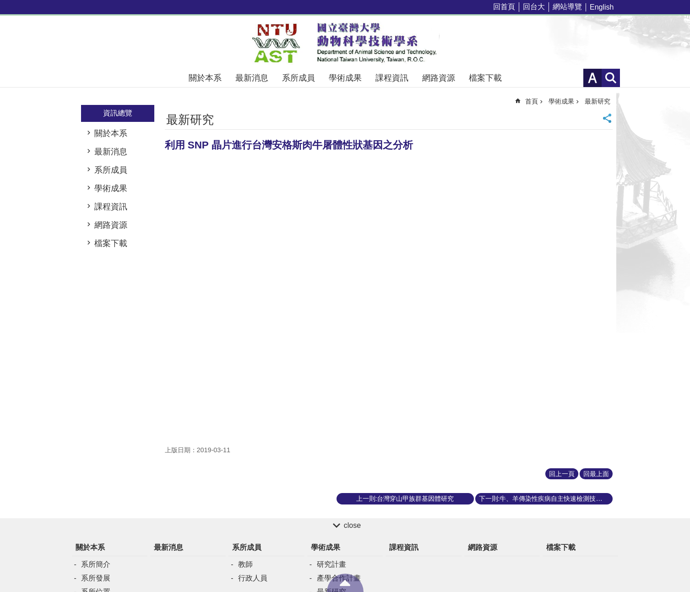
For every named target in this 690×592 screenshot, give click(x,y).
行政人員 (252, 578)
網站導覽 (567, 7)
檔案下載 (485, 77)
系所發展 (95, 578)
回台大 (534, 7)
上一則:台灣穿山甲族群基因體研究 (405, 498)
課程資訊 (391, 77)
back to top (345, 583)
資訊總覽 (117, 113)
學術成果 (345, 77)
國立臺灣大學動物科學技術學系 (345, 42)
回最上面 (596, 473)
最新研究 (597, 101)
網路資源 (438, 77)
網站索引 (611, 78)
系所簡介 (95, 564)
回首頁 (504, 7)
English (602, 7)
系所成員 (298, 77)
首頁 (531, 101)
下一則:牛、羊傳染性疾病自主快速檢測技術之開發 (546, 498)
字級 (592, 78)
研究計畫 (331, 564)
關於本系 (205, 77)
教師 (245, 564)
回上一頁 (562, 473)
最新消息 (251, 77)
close (352, 525)
